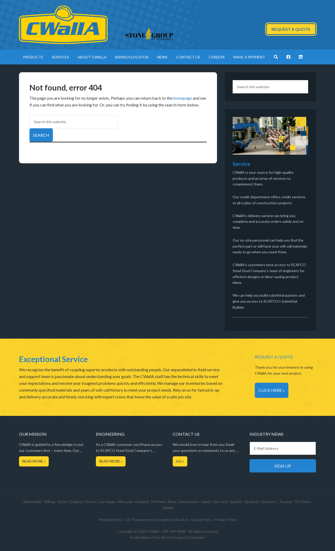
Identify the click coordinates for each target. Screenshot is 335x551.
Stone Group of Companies (183, 537)
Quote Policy (201, 519)
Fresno (90, 501)
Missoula (125, 501)
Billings (50, 501)
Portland (158, 501)
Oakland (141, 501)
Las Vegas (107, 501)
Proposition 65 (110, 519)
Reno (172, 501)
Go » (180, 461)
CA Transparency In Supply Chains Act (156, 519)
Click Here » (271, 390)
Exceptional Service (53, 359)
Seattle (236, 501)
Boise (62, 501)
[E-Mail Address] (283, 448)
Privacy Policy (226, 519)
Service (241, 164)
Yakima (167, 507)
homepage (182, 97)
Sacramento (188, 501)
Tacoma (285, 501)
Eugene (76, 501)
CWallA (63, 24)
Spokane (252, 501)
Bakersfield (32, 501)
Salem (206, 501)
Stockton (269, 501)
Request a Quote (291, 29)
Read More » (34, 461)
